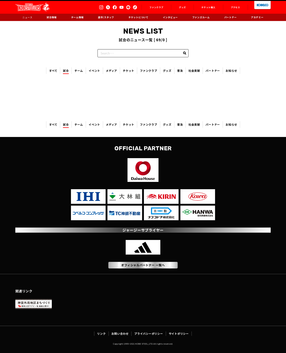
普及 (180, 70)
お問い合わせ (120, 333)
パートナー (213, 70)
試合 (66, 70)
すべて (53, 70)
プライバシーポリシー (148, 333)
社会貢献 (194, 70)
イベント (94, 70)
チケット (128, 70)
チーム (78, 70)
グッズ (167, 70)
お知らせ (231, 70)
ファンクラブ (148, 70)
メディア (111, 70)
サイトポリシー (179, 333)
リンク (101, 333)
